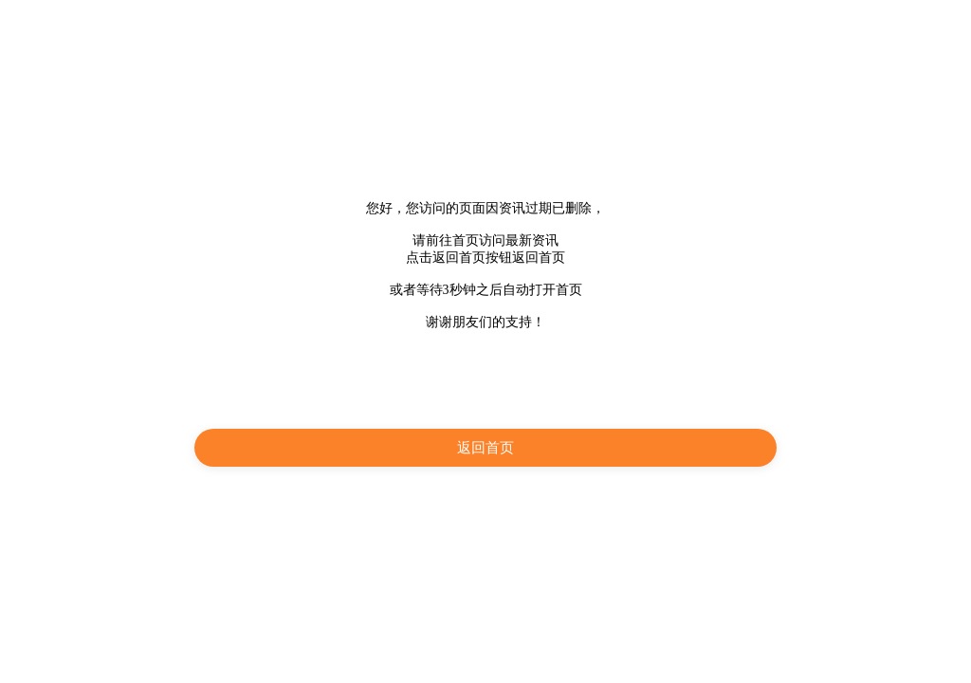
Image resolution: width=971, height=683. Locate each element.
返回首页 (485, 447)
